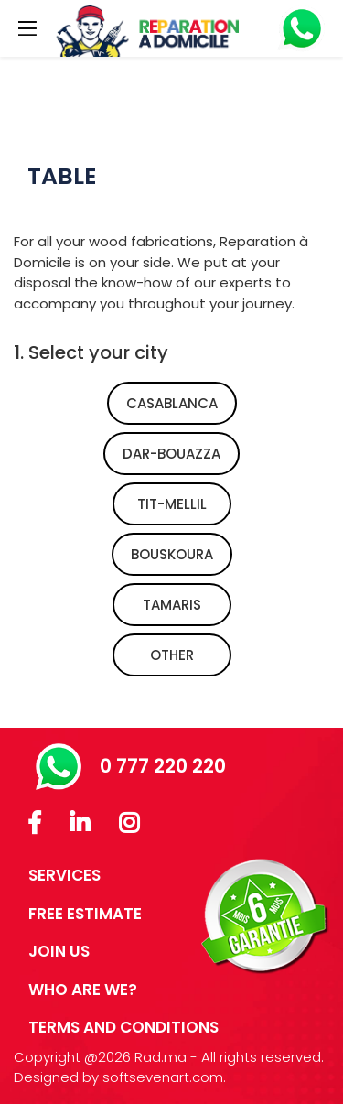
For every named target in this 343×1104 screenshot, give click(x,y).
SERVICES (64, 875)
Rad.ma (160, 1056)
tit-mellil (172, 504)
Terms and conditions (123, 1027)
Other (172, 655)
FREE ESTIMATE (85, 914)
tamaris (172, 604)
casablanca (172, 403)
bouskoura (172, 554)
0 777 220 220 (131, 765)
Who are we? (82, 990)
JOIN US (59, 951)
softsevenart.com (162, 1077)
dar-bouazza (171, 453)
